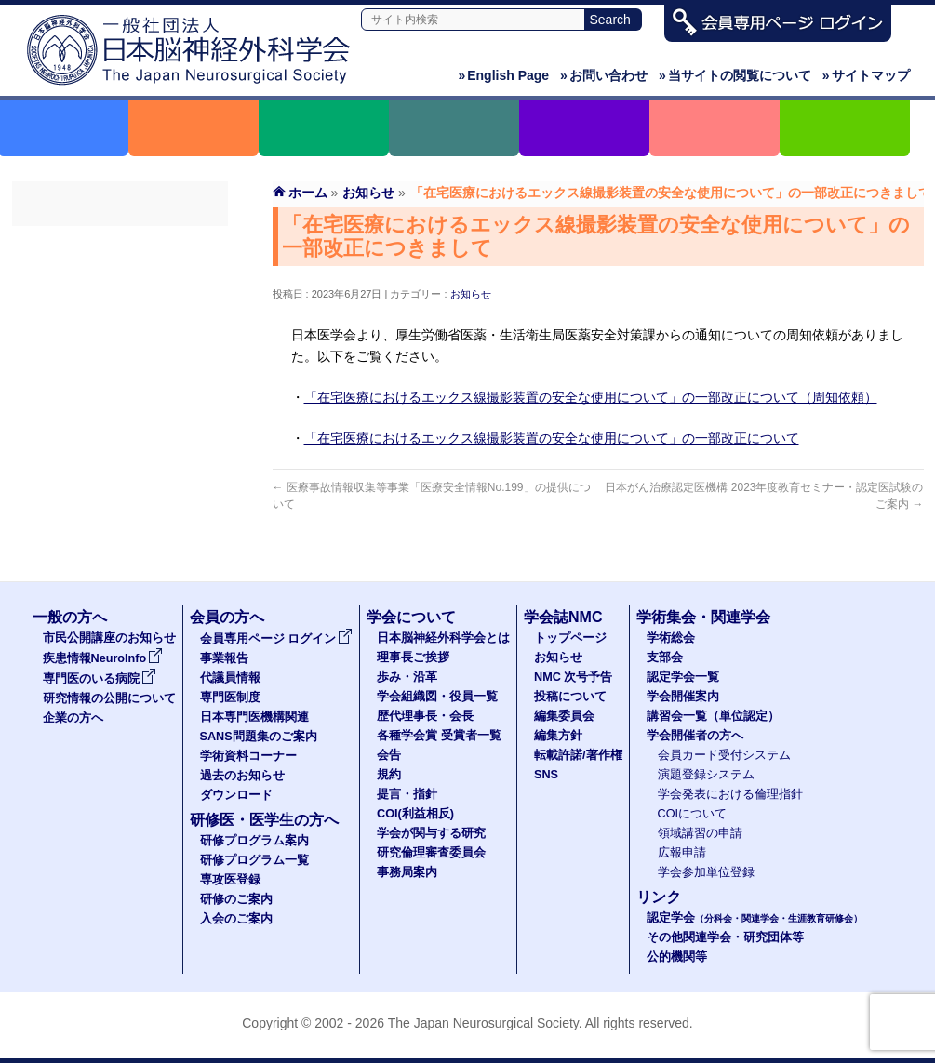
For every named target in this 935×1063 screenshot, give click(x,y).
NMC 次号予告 (573, 677)
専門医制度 (120, 343)
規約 (389, 774)
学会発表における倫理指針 (730, 794)
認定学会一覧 (683, 677)
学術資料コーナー (120, 443)
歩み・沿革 (407, 677)
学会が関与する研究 (431, 833)
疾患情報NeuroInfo (103, 658)
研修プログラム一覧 (254, 860)
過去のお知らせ (120, 477)
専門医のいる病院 (99, 678)
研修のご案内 (236, 899)
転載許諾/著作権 (578, 755)
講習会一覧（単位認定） (713, 716)
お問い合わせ (604, 75)
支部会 (665, 657)
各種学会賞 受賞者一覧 (439, 735)
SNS (546, 774)
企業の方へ (73, 717)
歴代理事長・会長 (425, 716)
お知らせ (470, 293)
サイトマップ (866, 75)
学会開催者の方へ (695, 735)
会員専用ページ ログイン (120, 242)
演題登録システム (706, 774)
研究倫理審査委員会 (431, 852)
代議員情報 (230, 677)
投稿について (570, 696)
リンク (658, 897)
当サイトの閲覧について (735, 75)
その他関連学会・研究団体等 (725, 937)
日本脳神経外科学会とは (443, 637)
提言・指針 (407, 794)
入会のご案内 (236, 918)
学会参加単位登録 (706, 872)
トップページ (570, 637)
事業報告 (120, 276)
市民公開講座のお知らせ (109, 637)
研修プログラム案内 (254, 840)
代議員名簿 (120, 309)
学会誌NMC (563, 617)
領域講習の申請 (700, 833)
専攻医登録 (230, 879)
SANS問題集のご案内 (120, 410)
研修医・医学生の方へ (264, 820)
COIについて (693, 813)
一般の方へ (70, 617)
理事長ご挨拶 (413, 657)
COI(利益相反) (415, 813)
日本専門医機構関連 (120, 376)
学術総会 (671, 637)
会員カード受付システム (724, 755)
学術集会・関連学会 (703, 617)
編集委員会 (564, 716)
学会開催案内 (683, 696)
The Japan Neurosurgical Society (483, 1023)
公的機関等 (677, 956)
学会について (411, 617)
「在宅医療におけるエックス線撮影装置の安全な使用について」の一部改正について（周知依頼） (590, 397)
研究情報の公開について (109, 698)
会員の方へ (227, 617)
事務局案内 (407, 872)
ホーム (307, 192)
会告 (389, 755)
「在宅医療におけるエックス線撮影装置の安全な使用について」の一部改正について (551, 438)
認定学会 (754, 917)
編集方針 (558, 735)
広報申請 (682, 852)
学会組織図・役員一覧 (437, 696)
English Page (503, 75)
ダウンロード (120, 510)
